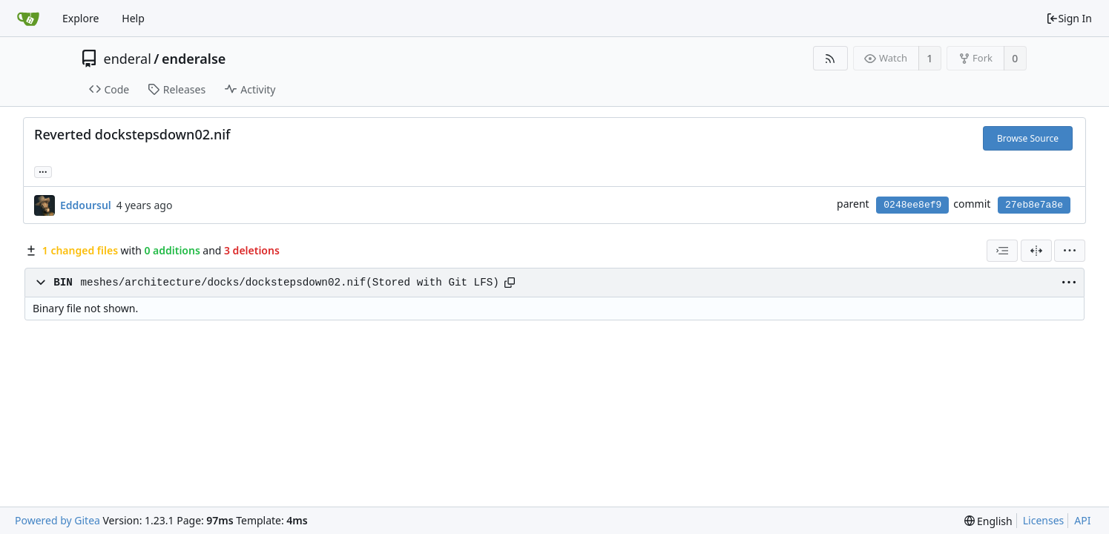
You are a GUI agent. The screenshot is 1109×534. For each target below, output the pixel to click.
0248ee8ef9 (912, 205)
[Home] (28, 18)
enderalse (194, 58)
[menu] (1069, 251)
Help (133, 18)
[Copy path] (509, 282)
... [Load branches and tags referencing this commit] (43, 171)
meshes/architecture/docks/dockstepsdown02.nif (223, 283)
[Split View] (1036, 251)
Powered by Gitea (57, 520)
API (1082, 520)
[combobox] (1002, 251)
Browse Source (1028, 138)
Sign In (1069, 18)
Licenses (1043, 520)
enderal (127, 58)
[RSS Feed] (830, 58)
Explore (80, 18)
